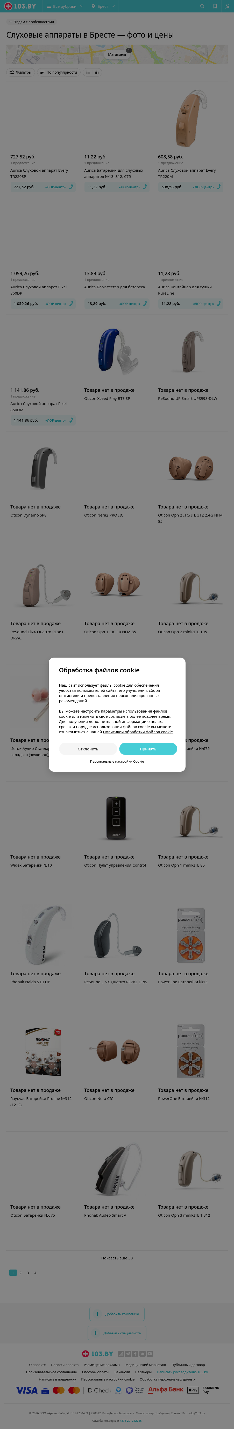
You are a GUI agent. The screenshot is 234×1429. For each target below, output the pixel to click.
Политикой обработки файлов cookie (138, 731)
